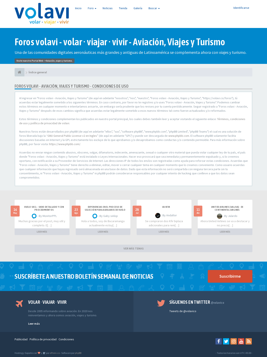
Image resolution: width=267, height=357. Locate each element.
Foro (92, 8)
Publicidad (21, 339)
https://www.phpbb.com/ (64, 144)
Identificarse (241, 8)
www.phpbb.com (178, 136)
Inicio (78, 8)
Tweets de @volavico (182, 311)
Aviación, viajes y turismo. (59, 60)
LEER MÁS (42, 231)
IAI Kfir (166, 206)
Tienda (123, 8)
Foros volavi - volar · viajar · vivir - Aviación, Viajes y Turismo (120, 41)
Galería (138, 8)
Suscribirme (230, 276)
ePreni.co (54, 352)
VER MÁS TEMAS (133, 248)
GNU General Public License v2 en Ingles (72, 136)
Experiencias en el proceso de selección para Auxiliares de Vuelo (105, 208)
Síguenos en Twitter (196, 302)
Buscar (154, 8)
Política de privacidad (43, 339)
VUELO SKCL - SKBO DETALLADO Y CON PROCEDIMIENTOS (44, 208)
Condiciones (66, 339)
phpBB (78, 352)
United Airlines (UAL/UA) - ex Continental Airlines (227, 208)
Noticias (108, 8)
